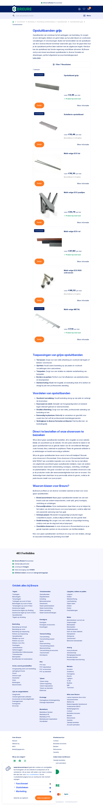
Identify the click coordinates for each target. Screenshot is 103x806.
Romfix (69, 676)
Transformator (44, 653)
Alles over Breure (73, 694)
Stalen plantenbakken (47, 606)
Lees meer (37, 58)
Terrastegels (16, 599)
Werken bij (70, 702)
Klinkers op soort (18, 641)
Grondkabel (43, 721)
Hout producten (72, 650)
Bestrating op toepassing (20, 631)
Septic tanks (71, 603)
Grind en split (16, 675)
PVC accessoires (45, 669)
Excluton (70, 669)
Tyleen (42, 678)
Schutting (43, 599)
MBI (68, 685)
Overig (69, 647)
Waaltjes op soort (18, 638)
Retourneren (71, 718)
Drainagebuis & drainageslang (50, 700)
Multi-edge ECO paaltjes (74, 192)
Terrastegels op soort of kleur (22, 606)
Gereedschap (71, 653)
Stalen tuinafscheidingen (48, 613)
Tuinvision (70, 687)
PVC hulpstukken (45, 667)
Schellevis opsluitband (73, 114)
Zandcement (71, 638)
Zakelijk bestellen (73, 722)
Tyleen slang (44, 681)
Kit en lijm (15, 706)
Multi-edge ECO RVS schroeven (72, 271)
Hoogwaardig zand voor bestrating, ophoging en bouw (24, 670)
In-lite (69, 681)
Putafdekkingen (72, 610)
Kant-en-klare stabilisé (74, 631)
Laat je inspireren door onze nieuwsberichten (76, 698)
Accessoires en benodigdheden (23, 699)
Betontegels (16, 597)
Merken (69, 666)
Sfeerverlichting (45, 643)
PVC (41, 662)
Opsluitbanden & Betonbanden (22, 652)
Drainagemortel (17, 701)
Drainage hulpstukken (47, 702)
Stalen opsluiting (45, 610)
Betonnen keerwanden (74, 641)
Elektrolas (43, 690)
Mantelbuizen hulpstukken (48, 719)
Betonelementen (45, 601)
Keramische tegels (18, 608)
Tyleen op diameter (46, 688)
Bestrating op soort (18, 629)
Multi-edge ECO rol (72, 231)
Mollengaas (16, 682)
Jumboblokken (17, 647)
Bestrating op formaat (19, 627)
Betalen (69, 715)
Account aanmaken (73, 725)
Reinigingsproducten (74, 655)
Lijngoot (69, 594)
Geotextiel (15, 678)
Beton (69, 617)
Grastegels (16, 645)
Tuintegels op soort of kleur (21, 601)
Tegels (14, 591)
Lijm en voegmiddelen (20, 691)
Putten (69, 608)
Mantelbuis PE (44, 714)
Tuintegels (15, 594)
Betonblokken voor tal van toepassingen (75, 621)
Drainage (43, 697)
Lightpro (69, 678)
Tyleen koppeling (45, 683)
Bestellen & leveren (73, 713)
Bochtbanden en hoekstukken (22, 659)
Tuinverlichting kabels (47, 646)
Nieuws (14, 741)
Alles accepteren (43, 798)
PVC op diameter (45, 671)
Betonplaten (16, 657)
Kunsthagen (44, 627)
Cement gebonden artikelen (21, 697)
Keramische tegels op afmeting (22, 610)
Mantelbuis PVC (45, 717)
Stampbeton (71, 634)
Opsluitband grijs (71, 75)
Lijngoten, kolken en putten (76, 591)
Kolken (69, 597)
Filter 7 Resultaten (62, 64)
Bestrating (31, 22)
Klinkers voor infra (18, 643)
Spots (42, 641)
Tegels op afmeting (19, 617)
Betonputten (71, 627)
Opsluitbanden (62, 22)
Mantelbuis (44, 709)
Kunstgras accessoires (47, 625)
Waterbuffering (72, 599)
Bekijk (39, 105)
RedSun (69, 683)
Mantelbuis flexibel (46, 712)
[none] (13, 15)
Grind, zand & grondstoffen (22, 666)
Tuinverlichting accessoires (49, 650)
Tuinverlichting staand (47, 639)
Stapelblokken (44, 597)
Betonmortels (16, 685)
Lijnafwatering (71, 601)
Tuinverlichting (45, 634)
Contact (69, 711)
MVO (14, 746)
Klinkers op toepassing (20, 634)
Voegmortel (16, 694)
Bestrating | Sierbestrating (46, 22)
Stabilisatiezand (72, 629)
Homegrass (71, 674)
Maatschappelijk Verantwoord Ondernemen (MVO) (77, 705)
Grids (14, 680)
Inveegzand (16, 703)
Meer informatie (83, 105)
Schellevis (70, 671)
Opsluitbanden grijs (76, 22)
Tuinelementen (17, 24)
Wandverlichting (45, 648)
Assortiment (21, 22)
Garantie (69, 720)
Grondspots (44, 655)
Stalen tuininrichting (46, 608)
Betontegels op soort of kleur (22, 603)
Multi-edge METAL (72, 309)
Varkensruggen (17, 650)
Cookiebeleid (59, 802)
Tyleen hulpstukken (46, 686)
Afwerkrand (43, 603)
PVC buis (43, 665)
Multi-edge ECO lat (72, 153)
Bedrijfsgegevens (73, 709)
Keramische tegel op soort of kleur (24, 613)
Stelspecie (70, 636)
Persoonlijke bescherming (76, 659)
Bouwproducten (72, 657)
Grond (14, 673)
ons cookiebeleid (32, 774)
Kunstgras (43, 619)
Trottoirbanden (17, 654)
